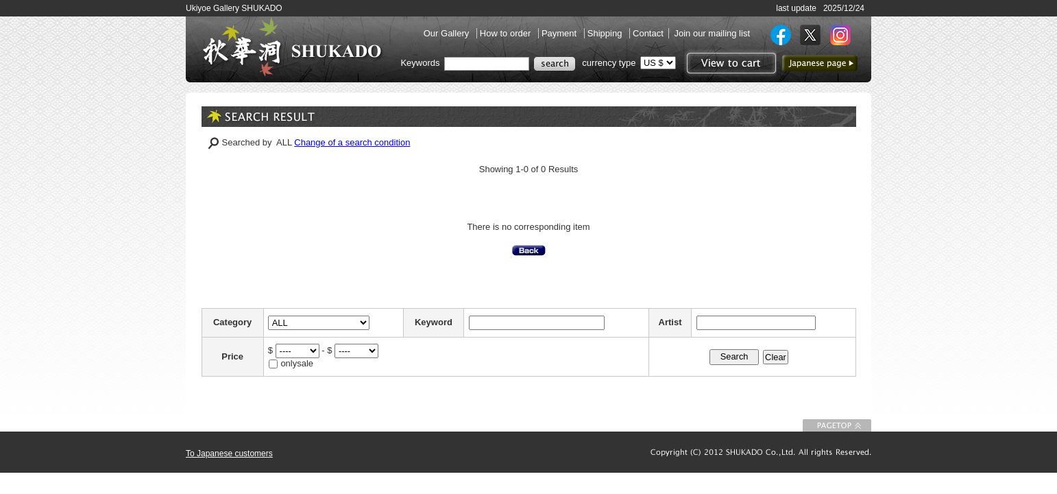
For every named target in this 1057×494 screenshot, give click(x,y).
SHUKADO (292, 46)
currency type (608, 63)
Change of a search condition (352, 142)
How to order (506, 33)
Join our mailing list (712, 33)
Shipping (605, 33)
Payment (560, 33)
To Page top (837, 425)
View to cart (730, 63)
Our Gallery (448, 33)
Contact (648, 33)
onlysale (296, 363)
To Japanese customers (229, 453)
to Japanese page (820, 63)
